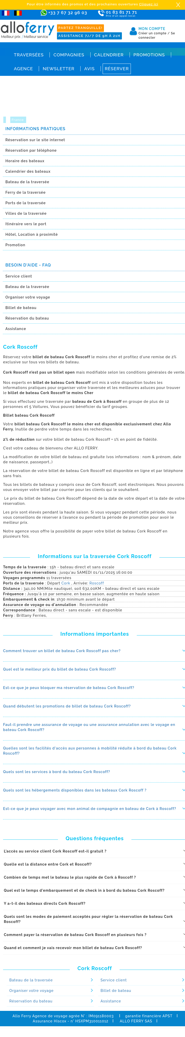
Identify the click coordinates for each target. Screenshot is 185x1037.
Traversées (29, 54)
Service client (114, 980)
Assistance (111, 1001)
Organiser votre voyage (31, 991)
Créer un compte (154, 33)
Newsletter (58, 68)
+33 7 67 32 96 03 (67, 12)
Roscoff (96, 583)
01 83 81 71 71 (127, 13)
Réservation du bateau (30, 1001)
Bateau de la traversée (31, 980)
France (18, 120)
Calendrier (109, 54)
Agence (23, 68)
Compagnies (68, 54)
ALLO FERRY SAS (136, 1021)
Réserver (117, 68)
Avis (89, 68)
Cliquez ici (148, 4)
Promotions (149, 54)
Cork (65, 583)
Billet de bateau (116, 991)
